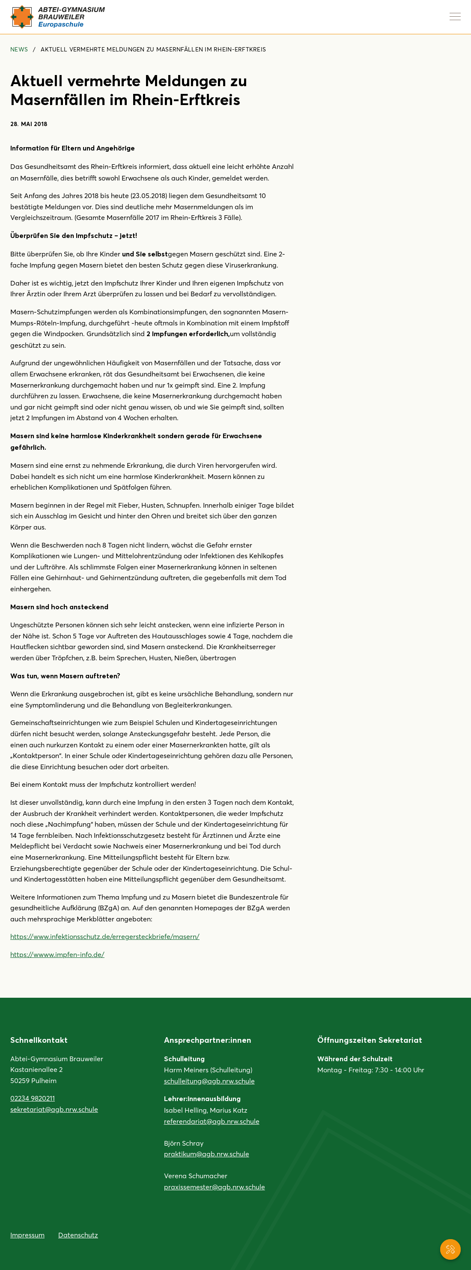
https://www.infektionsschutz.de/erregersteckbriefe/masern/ (105, 936)
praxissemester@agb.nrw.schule (214, 1186)
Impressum (27, 1234)
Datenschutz (78, 1234)
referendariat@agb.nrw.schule (211, 1121)
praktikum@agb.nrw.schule (206, 1153)
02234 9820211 (32, 1097)
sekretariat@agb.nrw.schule (54, 1109)
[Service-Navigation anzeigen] (450, 1249)
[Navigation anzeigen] (455, 16)
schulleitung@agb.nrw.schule (209, 1080)
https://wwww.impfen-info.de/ (57, 954)
